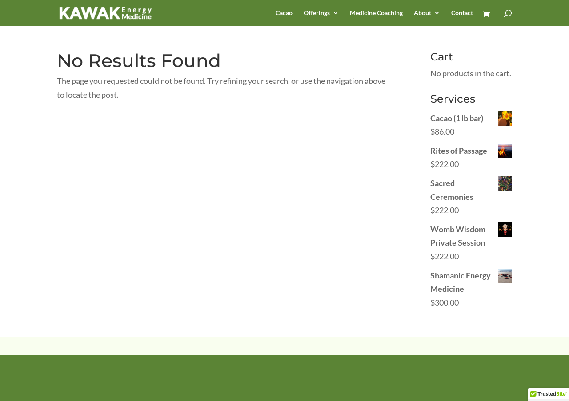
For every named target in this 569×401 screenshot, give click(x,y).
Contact (462, 13)
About (422, 13)
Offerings (317, 13)
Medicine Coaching (376, 13)
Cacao (284, 13)
